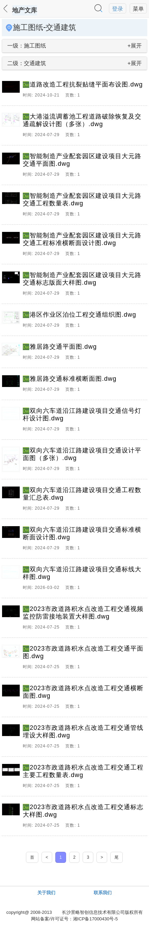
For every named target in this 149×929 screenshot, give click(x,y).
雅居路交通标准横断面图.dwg (73, 378)
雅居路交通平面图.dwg (63, 346)
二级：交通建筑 (26, 63)
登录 (117, 9)
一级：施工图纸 (26, 46)
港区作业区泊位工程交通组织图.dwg (83, 314)
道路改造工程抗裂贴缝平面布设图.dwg (86, 84)
